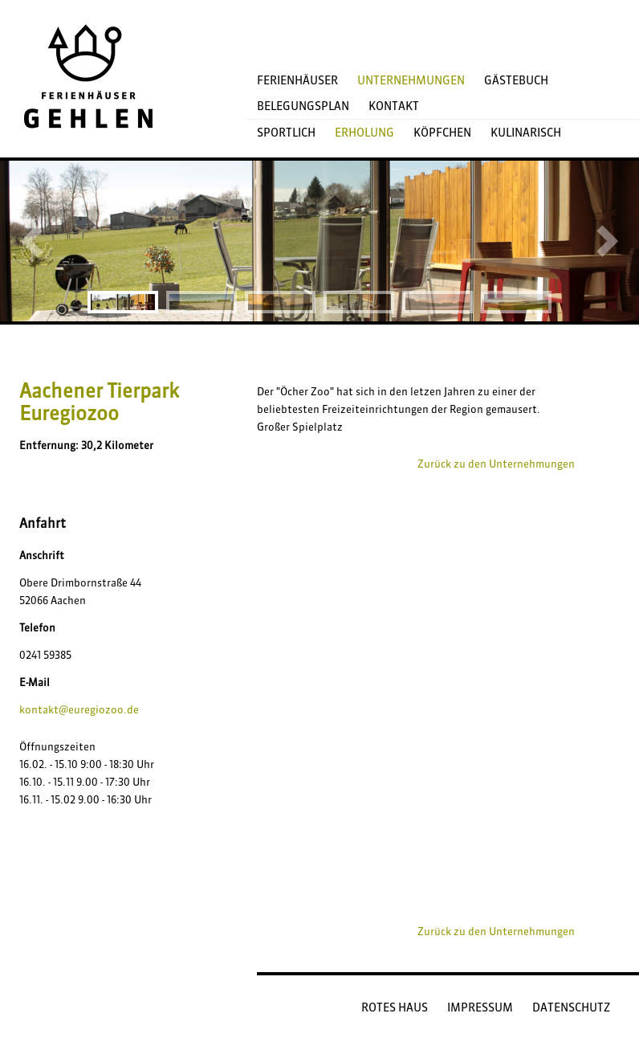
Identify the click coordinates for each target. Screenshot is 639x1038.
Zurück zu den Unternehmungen (496, 463)
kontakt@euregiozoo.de (79, 709)
